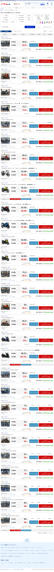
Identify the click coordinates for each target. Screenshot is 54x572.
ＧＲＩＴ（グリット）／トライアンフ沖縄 (8, 66)
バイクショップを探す (26, 562)
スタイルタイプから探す (18, 562)
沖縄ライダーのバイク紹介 (5, 547)
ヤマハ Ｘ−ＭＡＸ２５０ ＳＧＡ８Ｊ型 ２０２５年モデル (15, 103)
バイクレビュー (37, 7)
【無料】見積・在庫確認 (46, 45)
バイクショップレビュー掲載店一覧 (7, 550)
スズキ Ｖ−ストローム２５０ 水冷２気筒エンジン (13, 252)
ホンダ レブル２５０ (6, 87)
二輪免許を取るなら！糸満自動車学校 (7, 556)
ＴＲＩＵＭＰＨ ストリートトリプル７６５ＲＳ (12, 499)
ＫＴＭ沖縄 (3, 82)
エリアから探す (34, 562)
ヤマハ (2, 53)
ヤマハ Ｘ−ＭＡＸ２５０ (7, 119)
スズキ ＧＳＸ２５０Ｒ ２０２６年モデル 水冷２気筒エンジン (16, 204)
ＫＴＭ (2, 69)
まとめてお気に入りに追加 (26, 364)
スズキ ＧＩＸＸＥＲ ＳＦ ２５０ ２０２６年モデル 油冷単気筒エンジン (19, 168)
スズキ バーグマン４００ (7, 334)
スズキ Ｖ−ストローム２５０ (8, 236)
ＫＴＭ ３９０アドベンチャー (8, 402)
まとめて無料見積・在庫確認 (15, 364)
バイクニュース (37, 550)
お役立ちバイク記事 (14, 547)
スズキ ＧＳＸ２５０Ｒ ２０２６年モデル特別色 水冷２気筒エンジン (18, 220)
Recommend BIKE (18, 556)
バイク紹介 (31, 550)
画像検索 (16, 7)
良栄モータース (3, 345)
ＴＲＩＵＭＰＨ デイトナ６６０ (9, 451)
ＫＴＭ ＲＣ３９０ (6, 71)
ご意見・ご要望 (14, 569)
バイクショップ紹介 (25, 550)
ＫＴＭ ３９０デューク (7, 301)
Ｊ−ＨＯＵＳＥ (3, 179)
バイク (2, 7)
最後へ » (51, 31)
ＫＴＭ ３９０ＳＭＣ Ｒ (7, 317)
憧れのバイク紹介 (4, 553)
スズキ (2, 166)
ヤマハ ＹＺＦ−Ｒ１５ (7, 54)
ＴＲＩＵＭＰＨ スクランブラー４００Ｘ (11, 285)
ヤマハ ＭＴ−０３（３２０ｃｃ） (9, 418)
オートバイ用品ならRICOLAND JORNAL (41, 553)
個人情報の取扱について (7, 569)
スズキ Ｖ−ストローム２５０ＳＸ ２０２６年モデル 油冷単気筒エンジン (19, 184)
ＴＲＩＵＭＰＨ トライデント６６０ (10, 370)
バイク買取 (32, 7)
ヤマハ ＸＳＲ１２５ (6, 38)
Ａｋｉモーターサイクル (5, 114)
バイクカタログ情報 (20, 553)
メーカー (5, 7)
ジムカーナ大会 (43, 550)
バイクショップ (21, 7)
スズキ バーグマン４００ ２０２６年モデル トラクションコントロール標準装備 (20, 350)
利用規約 (1, 569)
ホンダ (2, 85)
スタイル (9, 7)
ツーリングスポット (32, 547)
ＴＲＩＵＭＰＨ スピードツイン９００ (10, 515)
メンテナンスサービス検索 (23, 547)
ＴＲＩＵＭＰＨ (3, 267)
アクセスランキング (17, 550)
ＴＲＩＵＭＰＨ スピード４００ (9, 269)
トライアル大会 (50, 550)
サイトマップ (51, 0)
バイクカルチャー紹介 (11, 553)
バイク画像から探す (41, 562)
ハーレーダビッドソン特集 (29, 553)
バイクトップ (3, 562)
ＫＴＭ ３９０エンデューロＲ (8, 152)
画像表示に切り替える (17, 31)
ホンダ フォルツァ (6, 136)
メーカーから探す (10, 562)
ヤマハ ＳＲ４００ (6, 483)
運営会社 (22, 569)
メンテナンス (27, 7)
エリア (13, 7)
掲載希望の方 (19, 569)
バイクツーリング (50, 7)
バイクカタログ (43, 7)
